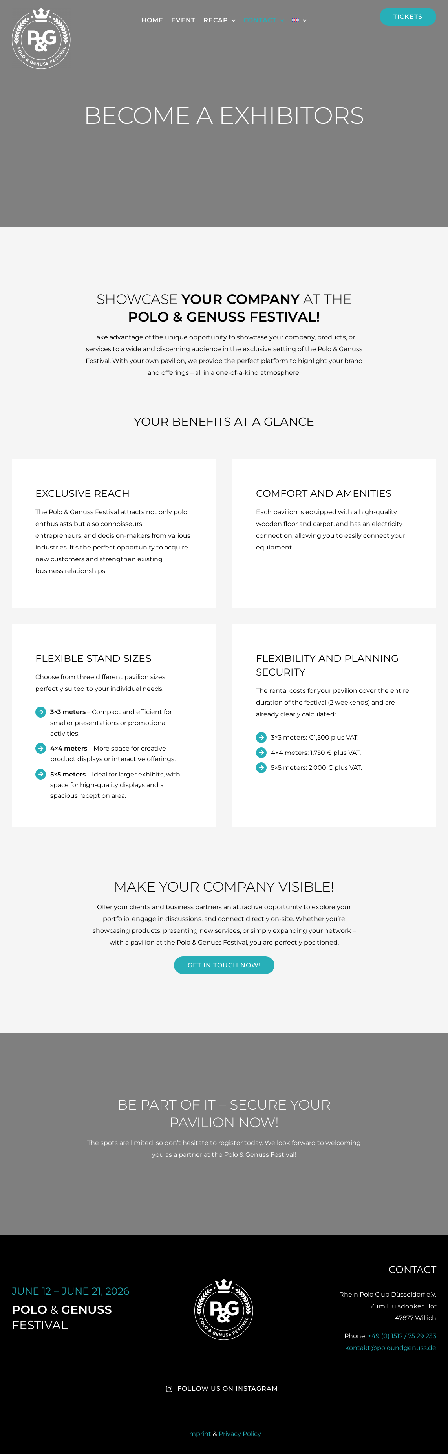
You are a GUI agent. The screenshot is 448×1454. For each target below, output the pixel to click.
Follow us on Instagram (222, 1388)
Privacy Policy (240, 1434)
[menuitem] (299, 20)
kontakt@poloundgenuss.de (390, 1347)
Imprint (200, 1434)
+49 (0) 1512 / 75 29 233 (402, 1336)
